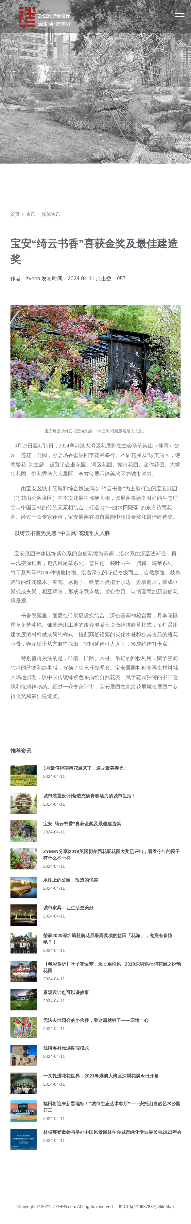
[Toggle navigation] (179, 16)
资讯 (30, 214)
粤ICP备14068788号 (137, 1206)
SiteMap (166, 1206)
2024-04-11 (54, 776)
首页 (15, 214)
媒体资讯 (51, 214)
